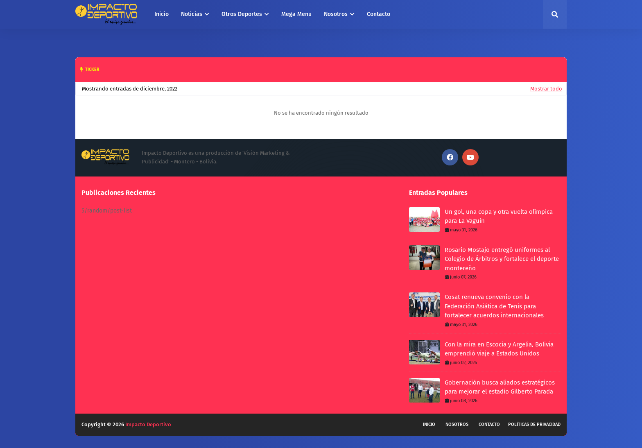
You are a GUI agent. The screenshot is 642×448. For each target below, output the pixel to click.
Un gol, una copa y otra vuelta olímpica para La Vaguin (499, 216)
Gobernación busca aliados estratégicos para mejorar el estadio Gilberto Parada (500, 387)
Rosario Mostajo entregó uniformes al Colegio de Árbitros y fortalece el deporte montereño (502, 259)
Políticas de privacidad (534, 424)
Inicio (429, 424)
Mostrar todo (546, 89)
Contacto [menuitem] (378, 14)
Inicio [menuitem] (161, 14)
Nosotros (456, 424)
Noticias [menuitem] (191, 14)
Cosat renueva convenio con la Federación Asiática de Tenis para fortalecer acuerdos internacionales (494, 306)
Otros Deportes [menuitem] (242, 14)
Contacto (489, 424)
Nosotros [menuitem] (336, 14)
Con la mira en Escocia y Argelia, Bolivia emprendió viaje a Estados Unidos (499, 349)
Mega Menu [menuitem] (296, 14)
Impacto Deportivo (148, 424)
